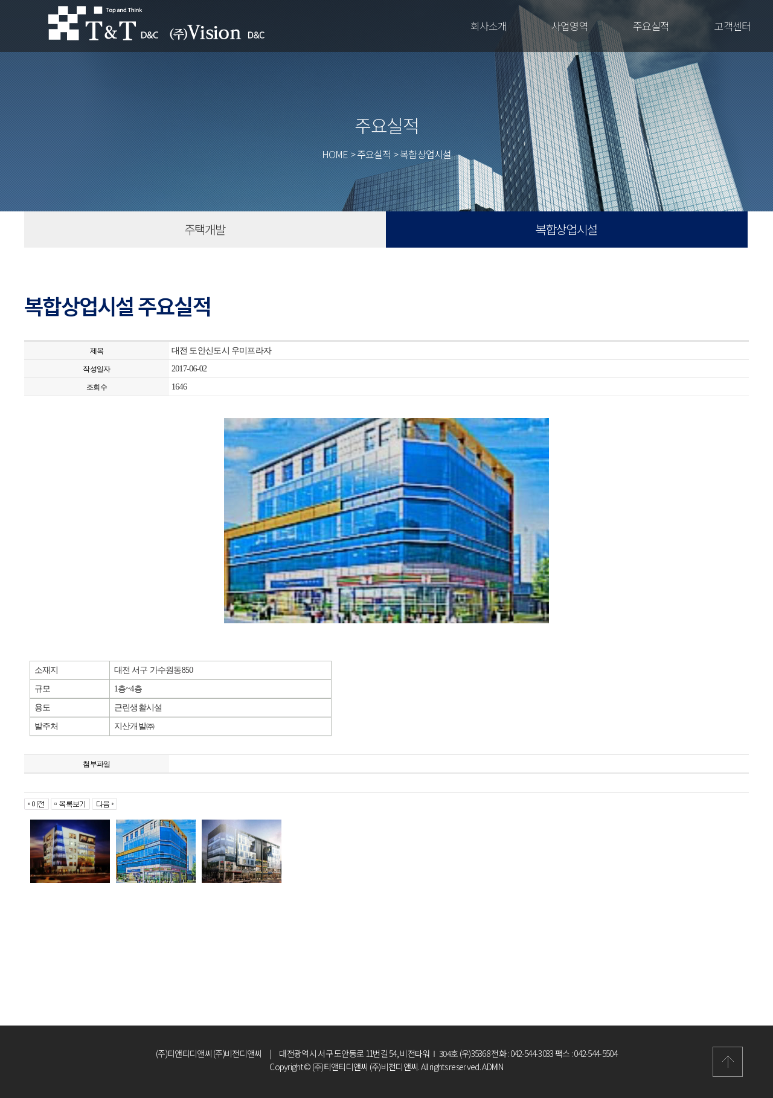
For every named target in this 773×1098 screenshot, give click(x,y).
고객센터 (732, 25)
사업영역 (569, 25)
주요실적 (651, 25)
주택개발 (204, 229)
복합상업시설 (566, 229)
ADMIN (493, 1067)
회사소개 (488, 25)
